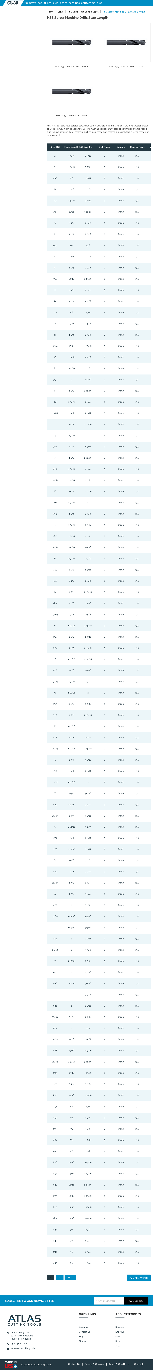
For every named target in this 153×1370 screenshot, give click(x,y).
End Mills (119, 1332)
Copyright (139, 1364)
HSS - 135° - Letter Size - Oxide (126, 66)
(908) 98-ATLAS (19, 1343)
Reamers (119, 1327)
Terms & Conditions (119, 1364)
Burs (117, 1341)
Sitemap (83, 1341)
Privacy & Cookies (94, 1364)
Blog (100, 3)
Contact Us (88, 3)
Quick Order (60, 3)
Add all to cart (139, 1277)
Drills (117, 1336)
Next (71, 1277)
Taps (117, 1346)
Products (30, 3)
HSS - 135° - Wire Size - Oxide (71, 115)
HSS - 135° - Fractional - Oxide (71, 66)
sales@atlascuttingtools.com (25, 1348)
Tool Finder (45, 3)
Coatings (74, 3)
